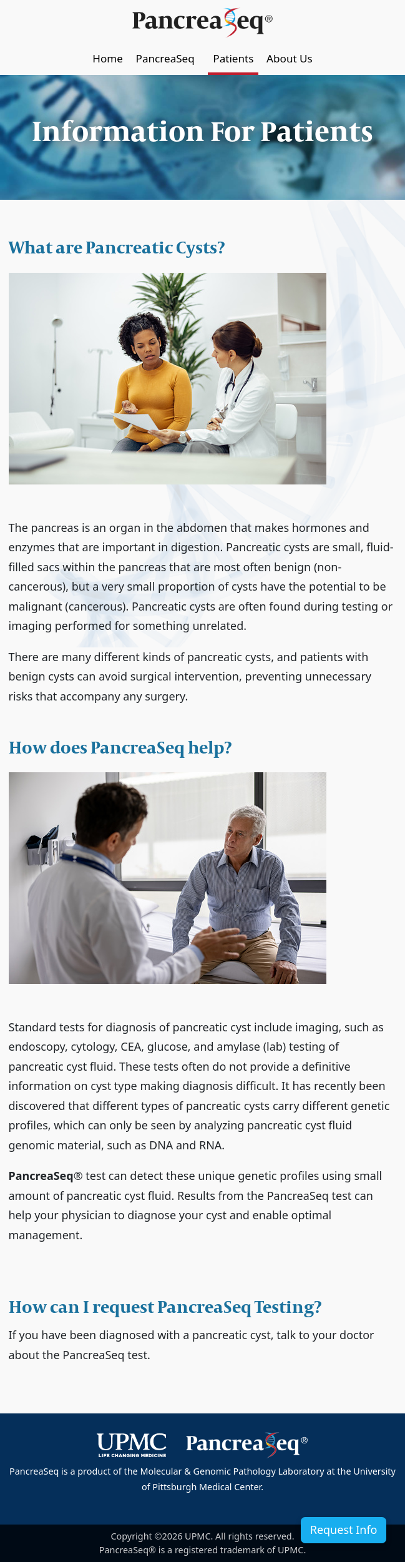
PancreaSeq (168, 58)
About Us (289, 58)
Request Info (344, 1529)
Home (107, 58)
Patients (233, 58)
